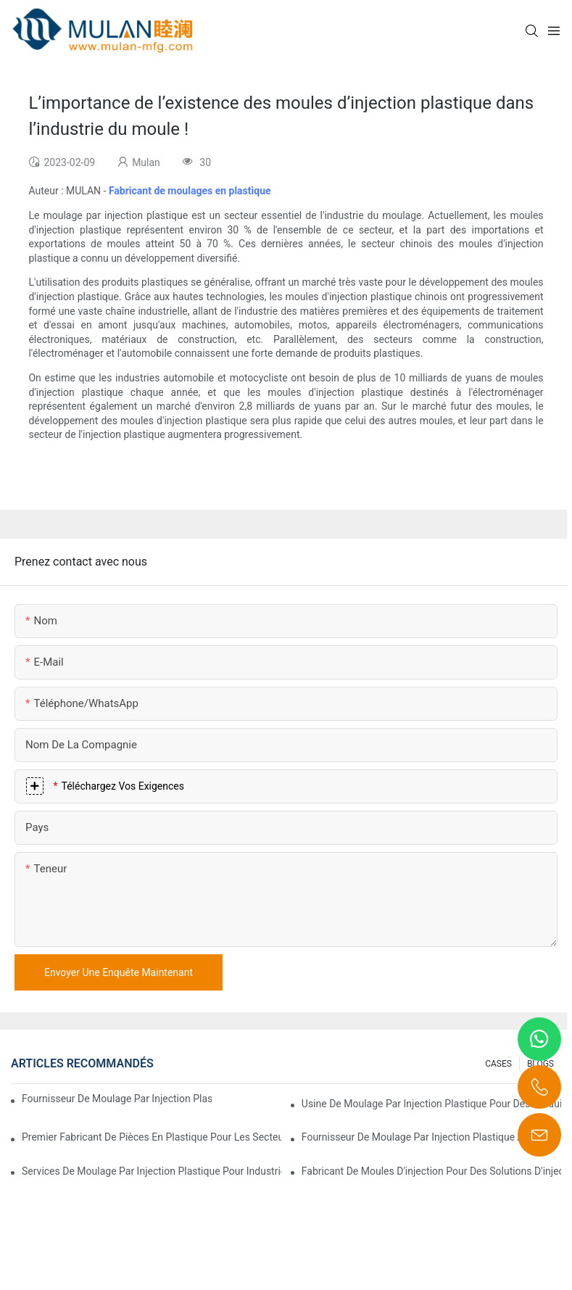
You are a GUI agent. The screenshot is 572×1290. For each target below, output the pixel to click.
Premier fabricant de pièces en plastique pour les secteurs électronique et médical (151, 1137)
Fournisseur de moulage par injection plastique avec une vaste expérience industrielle (117, 1098)
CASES (498, 1064)
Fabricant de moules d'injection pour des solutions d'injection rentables (431, 1171)
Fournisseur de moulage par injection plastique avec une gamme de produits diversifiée (431, 1137)
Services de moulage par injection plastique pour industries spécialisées (151, 1171)
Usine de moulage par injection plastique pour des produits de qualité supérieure (431, 1103)
